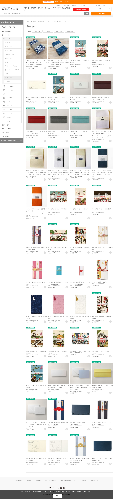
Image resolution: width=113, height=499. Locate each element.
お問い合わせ (94, 480)
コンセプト (57, 5)
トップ (28, 21)
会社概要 (74, 5)
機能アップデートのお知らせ (63, 2)
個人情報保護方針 (76, 491)
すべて (60, 21)
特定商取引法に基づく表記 (68, 480)
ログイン (104, 9)
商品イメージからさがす (39, 21)
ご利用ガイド (65, 5)
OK (57, 495)
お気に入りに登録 (45, 68)
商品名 (48, 31)
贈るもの (67, 21)
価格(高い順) (70, 31)
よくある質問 (81, 5)
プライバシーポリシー (50, 480)
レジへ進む (99, 14)
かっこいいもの (52, 21)
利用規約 (38, 480)
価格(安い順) (59, 31)
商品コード (37, 31)
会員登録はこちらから (82, 9)
